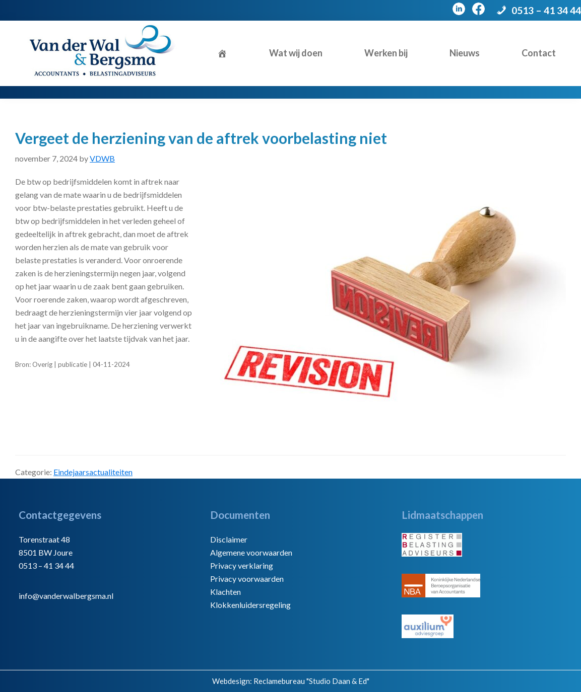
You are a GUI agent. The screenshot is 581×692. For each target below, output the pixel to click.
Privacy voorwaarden (247, 578)
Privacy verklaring (241, 565)
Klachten (225, 591)
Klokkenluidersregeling (250, 604)
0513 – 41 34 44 (546, 10)
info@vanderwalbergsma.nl (66, 595)
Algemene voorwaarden (251, 552)
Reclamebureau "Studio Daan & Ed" (311, 680)
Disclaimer (228, 539)
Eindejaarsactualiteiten (93, 472)
